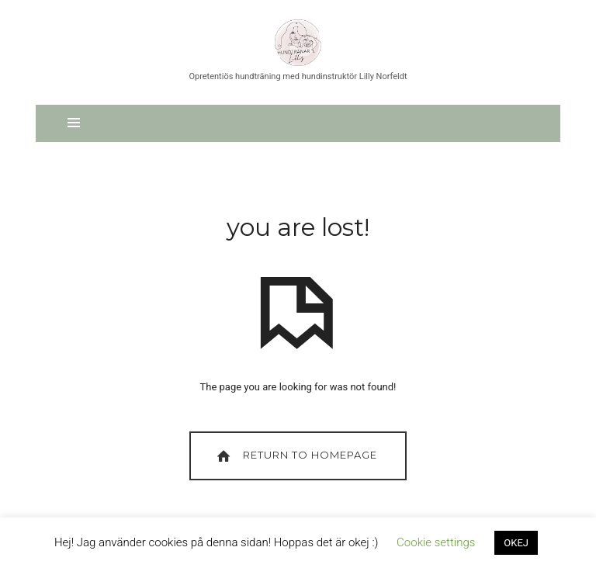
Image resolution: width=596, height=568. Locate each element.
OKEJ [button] (516, 543)
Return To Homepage (295, 456)
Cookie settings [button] (436, 542)
